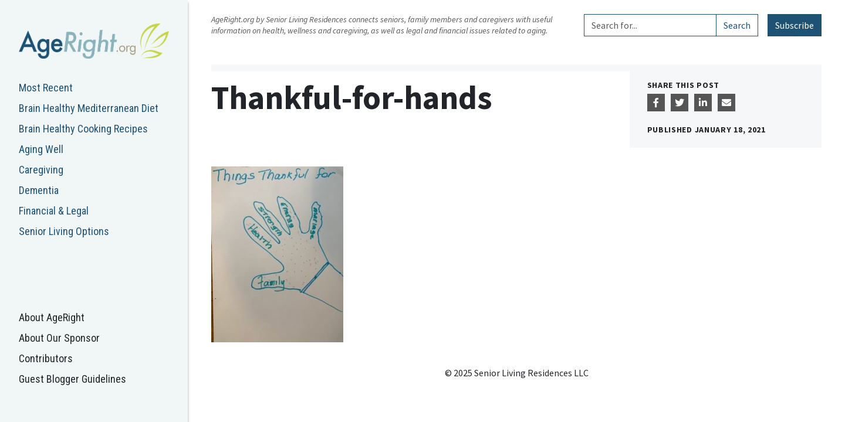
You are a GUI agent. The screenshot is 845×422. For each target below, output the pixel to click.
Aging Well (41, 149)
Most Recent (46, 87)
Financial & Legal (54, 211)
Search (737, 25)
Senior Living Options (64, 231)
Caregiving (41, 170)
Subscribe (794, 25)
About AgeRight (51, 317)
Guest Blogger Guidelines (72, 379)
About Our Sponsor (59, 338)
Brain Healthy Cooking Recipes (83, 128)
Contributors (46, 358)
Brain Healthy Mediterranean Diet (88, 108)
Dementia (39, 190)
